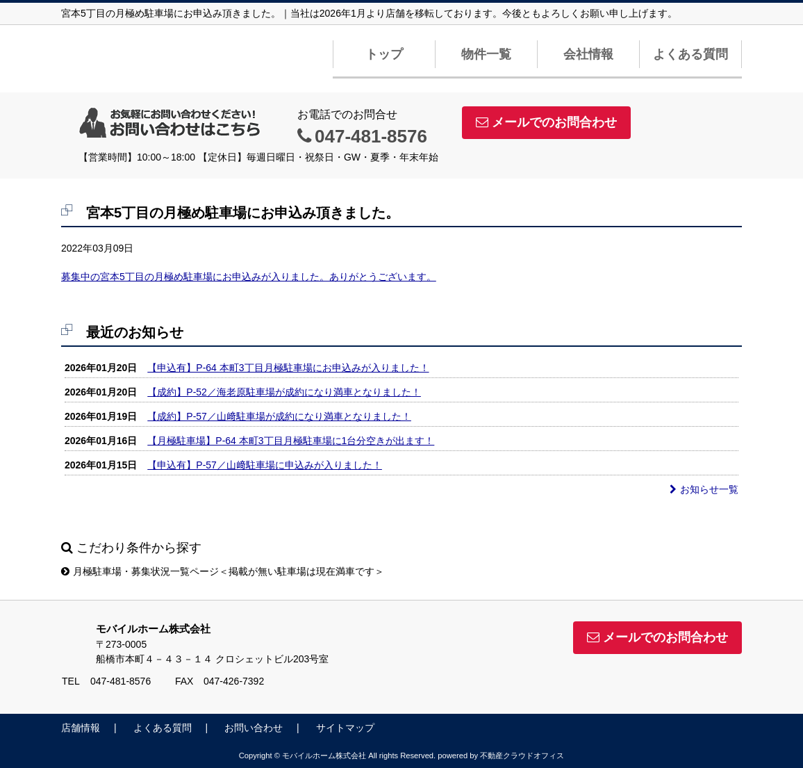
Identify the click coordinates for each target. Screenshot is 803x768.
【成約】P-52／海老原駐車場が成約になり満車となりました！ (284, 392)
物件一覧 (486, 54)
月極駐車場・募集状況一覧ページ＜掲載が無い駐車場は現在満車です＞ (222, 571)
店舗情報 (80, 727)
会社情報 (588, 54)
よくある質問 (690, 54)
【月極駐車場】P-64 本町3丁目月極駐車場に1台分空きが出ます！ (290, 440)
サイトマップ (345, 727)
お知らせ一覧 (704, 489)
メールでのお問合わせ (546, 122)
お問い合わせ (253, 727)
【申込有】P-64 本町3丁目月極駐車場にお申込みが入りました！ (288, 367)
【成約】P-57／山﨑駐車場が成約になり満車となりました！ (279, 416)
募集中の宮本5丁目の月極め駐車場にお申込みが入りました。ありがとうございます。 (248, 276)
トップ (384, 54)
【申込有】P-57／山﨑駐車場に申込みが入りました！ (264, 465)
